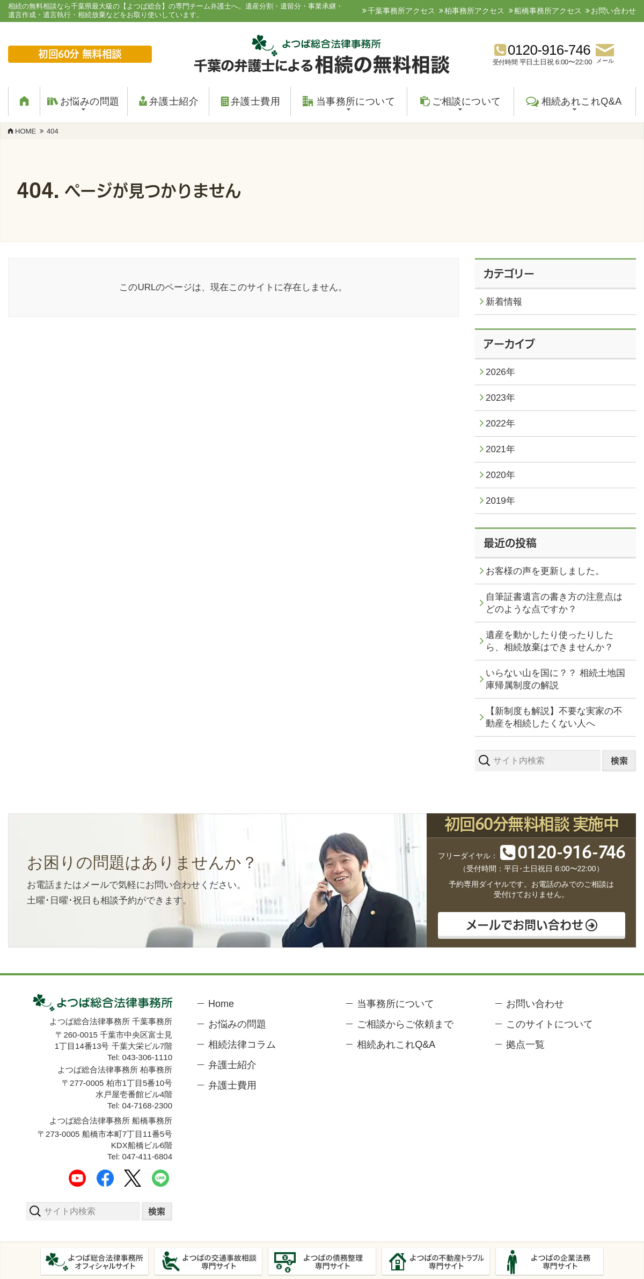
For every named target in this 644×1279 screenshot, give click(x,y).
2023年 (500, 398)
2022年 (500, 423)
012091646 (570, 852)
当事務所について (395, 1003)
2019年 (500, 501)
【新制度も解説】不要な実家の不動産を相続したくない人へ (554, 717)
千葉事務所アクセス (401, 10)
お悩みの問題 (237, 1024)
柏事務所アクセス (474, 10)
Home (221, 1003)
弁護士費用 (232, 1085)
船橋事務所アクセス (548, 10)
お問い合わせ (613, 10)
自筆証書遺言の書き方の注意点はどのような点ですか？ (554, 603)
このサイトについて (549, 1024)
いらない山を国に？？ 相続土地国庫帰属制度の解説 (555, 679)
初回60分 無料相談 (80, 54)
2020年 (500, 475)
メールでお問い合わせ (524, 923)
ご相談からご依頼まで (405, 1024)
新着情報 (504, 302)
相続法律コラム (242, 1044)
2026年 (500, 372)
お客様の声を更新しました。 (545, 571)
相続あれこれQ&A (396, 1044)
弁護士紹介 (232, 1065)
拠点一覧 (525, 1044)
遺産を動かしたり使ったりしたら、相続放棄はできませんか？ (549, 641)
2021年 (500, 449)
